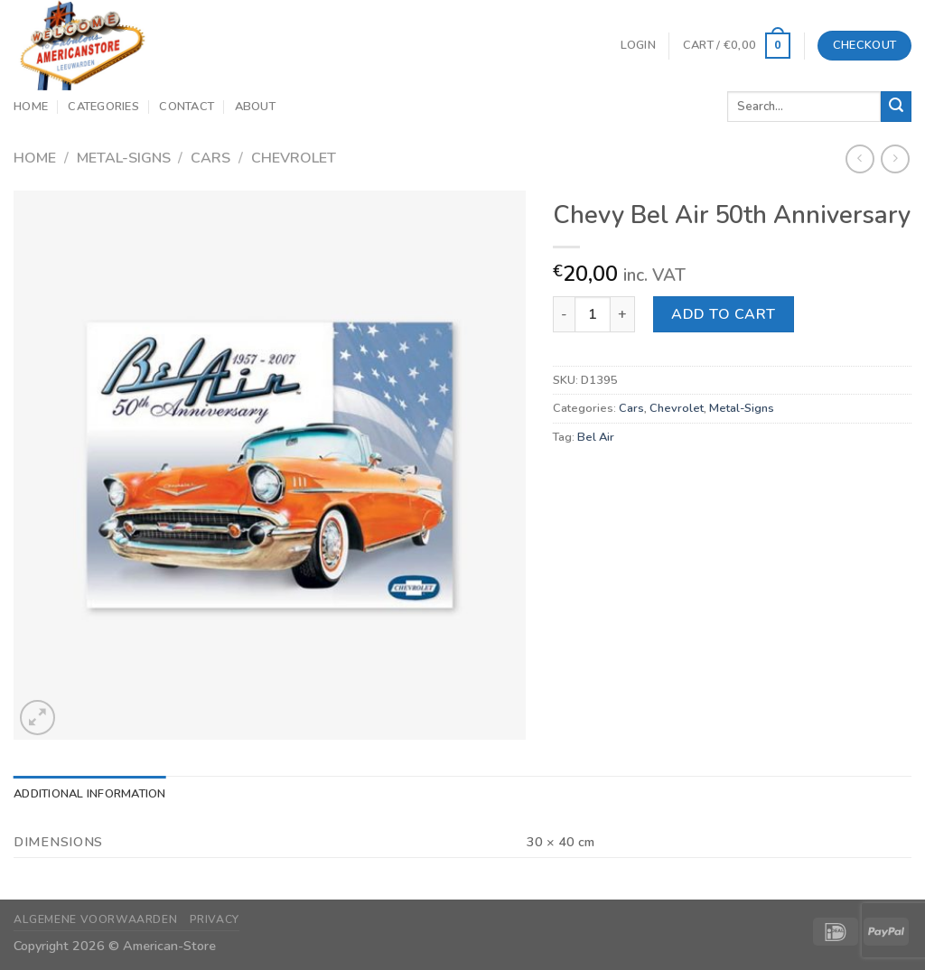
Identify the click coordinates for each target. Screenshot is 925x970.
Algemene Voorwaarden (95, 919)
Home (31, 106)
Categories (103, 106)
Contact (186, 106)
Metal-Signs (124, 158)
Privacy (214, 919)
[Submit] (896, 106)
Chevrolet (293, 158)
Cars (210, 158)
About (255, 106)
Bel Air (595, 437)
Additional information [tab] (90, 794)
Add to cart (723, 314)
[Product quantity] (593, 314)
